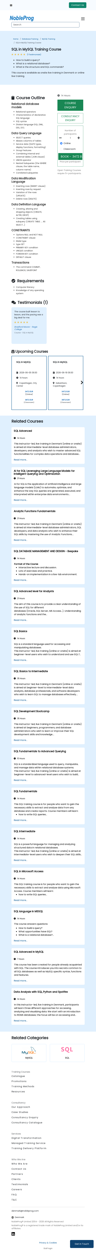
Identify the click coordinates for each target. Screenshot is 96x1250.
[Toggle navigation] (82, 18)
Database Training (30, 39)
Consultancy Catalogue (27, 1122)
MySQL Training (48, 39)
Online (67, 143)
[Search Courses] (45, 24)
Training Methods (22, 1086)
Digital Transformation (26, 1138)
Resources (18, 1091)
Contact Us (77, 5)
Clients (16, 1179)
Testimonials (19, 1184)
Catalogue (18, 1076)
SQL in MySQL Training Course (28, 42)
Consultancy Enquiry (24, 1117)
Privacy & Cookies (48, 1242)
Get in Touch (82, 1244)
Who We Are (19, 1163)
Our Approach (20, 1107)
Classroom (70, 149)
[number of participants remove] (61, 138)
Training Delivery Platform (29, 1148)
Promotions (19, 1081)
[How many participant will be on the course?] (70, 138)
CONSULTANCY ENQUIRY (70, 118)
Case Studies (19, 1112)
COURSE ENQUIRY (70, 105)
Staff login (48, 1248)
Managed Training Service (28, 1143)
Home (15, 39)
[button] (81, 382)
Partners (17, 1174)
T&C (14, 1199)
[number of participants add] (79, 138)
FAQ (14, 1194)
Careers (16, 1189)
